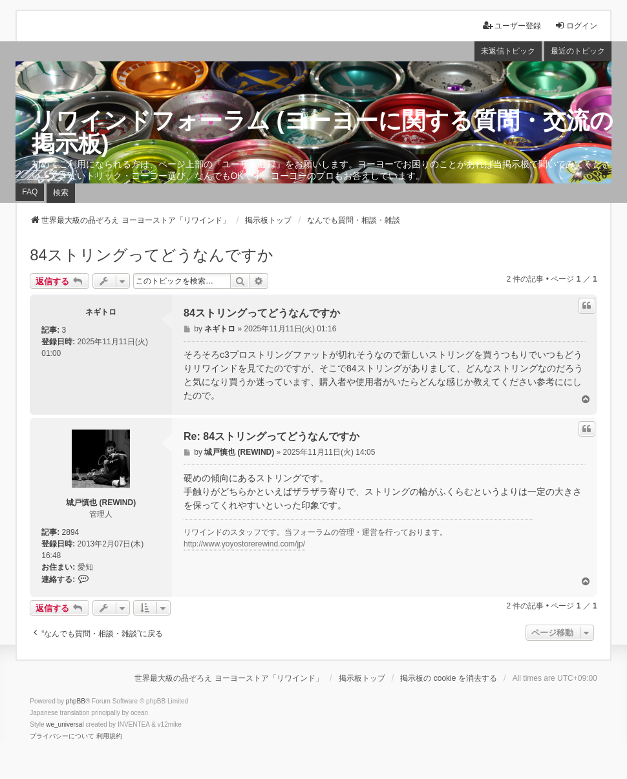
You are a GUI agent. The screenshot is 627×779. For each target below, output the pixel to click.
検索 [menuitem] (61, 192)
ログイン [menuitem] (576, 25)
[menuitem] (62, 736)
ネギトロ (100, 312)
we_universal (64, 724)
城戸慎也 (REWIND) (101, 502)
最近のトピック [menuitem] (578, 51)
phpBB (75, 701)
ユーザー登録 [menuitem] (512, 25)
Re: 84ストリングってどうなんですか (271, 436)
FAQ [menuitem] (29, 191)
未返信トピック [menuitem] (508, 51)
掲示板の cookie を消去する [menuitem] (448, 678)
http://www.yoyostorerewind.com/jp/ (244, 543)
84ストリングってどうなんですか (151, 255)
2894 (71, 532)
